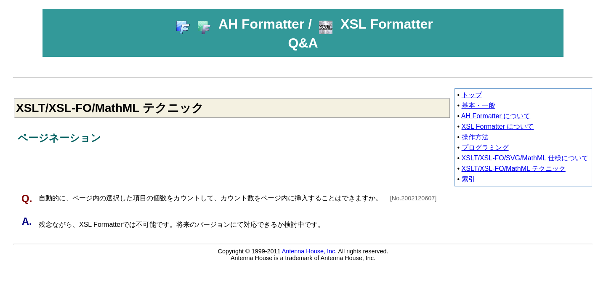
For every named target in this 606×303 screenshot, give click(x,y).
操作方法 (475, 137)
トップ (472, 94)
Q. (28, 198)
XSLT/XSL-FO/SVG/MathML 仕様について (525, 158)
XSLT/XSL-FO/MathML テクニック (514, 168)
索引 (468, 179)
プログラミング (485, 147)
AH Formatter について (495, 116)
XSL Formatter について (498, 126)
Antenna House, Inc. (309, 251)
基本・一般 (478, 105)
